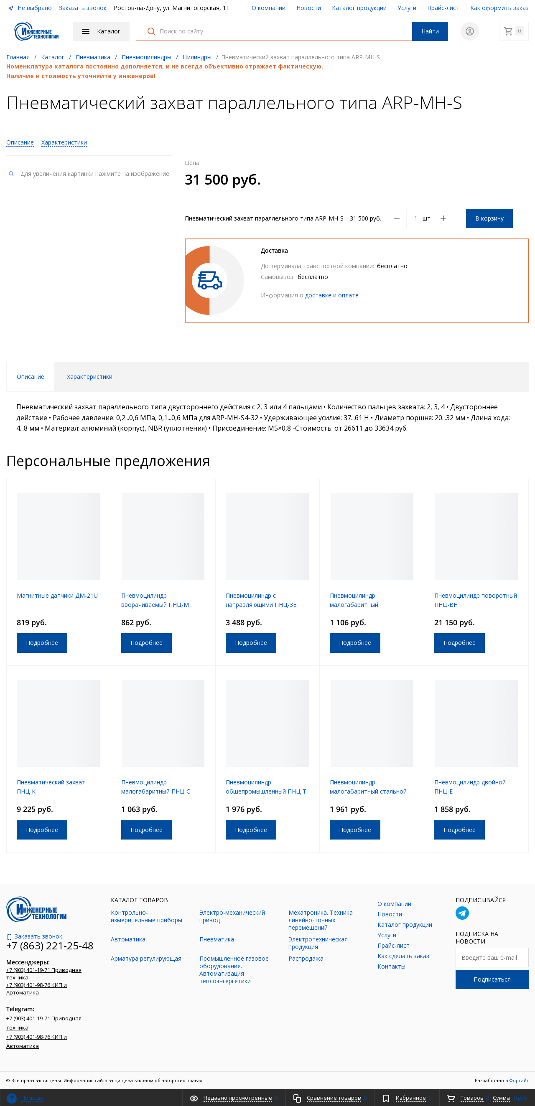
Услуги (406, 8)
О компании (268, 8)
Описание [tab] (30, 377)
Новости (308, 8)
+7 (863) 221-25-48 (50, 945)
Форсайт (519, 1080)
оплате (348, 295)
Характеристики (64, 142)
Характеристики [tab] (89, 377)
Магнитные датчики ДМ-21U (57, 595)
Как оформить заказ (499, 8)
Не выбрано (30, 8)
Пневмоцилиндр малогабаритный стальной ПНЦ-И (368, 791)
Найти (430, 31)
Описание (20, 142)
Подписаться (492, 979)
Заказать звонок (83, 8)
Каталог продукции (359, 8)
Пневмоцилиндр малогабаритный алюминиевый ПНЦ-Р (360, 604)
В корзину (489, 218)
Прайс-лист (443, 8)
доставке (318, 295)
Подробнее (42, 643)
